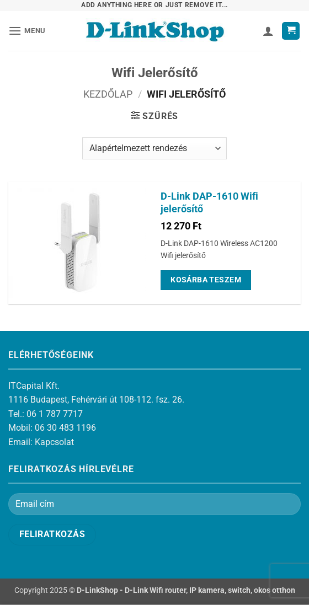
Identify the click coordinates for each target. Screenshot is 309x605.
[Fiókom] (268, 31)
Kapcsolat (54, 442)
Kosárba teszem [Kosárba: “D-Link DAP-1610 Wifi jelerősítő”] (206, 279)
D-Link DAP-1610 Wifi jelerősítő (209, 203)
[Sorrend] (154, 148)
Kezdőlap (107, 94)
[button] (27, 30)
